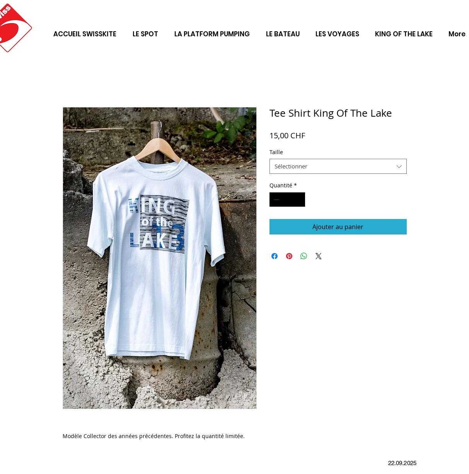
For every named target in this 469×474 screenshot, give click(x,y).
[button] (337, 30)
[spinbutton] (287, 199)
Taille (276, 152)
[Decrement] (275, 199)
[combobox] (338, 166)
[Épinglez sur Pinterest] (289, 256)
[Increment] (299, 199)
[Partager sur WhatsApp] (304, 256)
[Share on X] (318, 256)
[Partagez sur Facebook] (274, 256)
